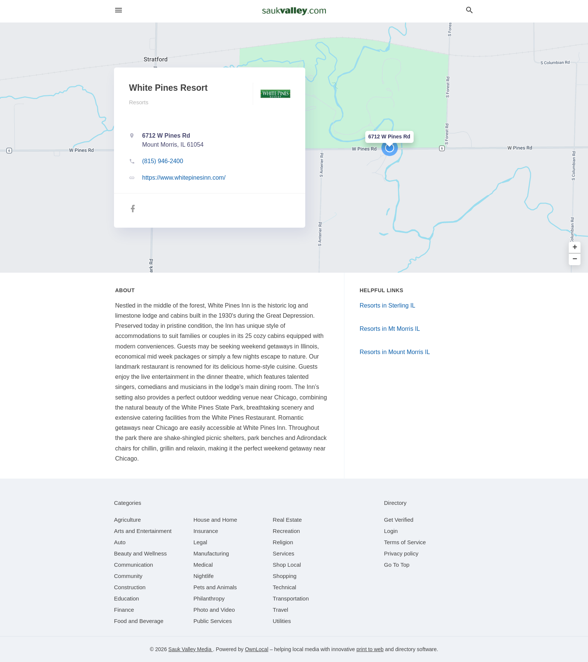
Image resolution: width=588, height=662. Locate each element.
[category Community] (128, 576)
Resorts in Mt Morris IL (390, 329)
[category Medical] (203, 564)
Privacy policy (401, 553)
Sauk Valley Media (190, 649)
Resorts (138, 102)
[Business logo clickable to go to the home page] (294, 11)
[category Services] (283, 553)
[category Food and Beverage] (139, 621)
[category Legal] (200, 542)
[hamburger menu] (118, 10)
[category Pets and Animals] (215, 587)
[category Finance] (124, 609)
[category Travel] (280, 609)
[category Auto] (120, 542)
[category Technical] (284, 587)
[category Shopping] (284, 576)
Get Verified (398, 519)
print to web (370, 649)
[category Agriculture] (127, 519)
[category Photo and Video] (214, 609)
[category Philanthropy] (209, 598)
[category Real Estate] (287, 519)
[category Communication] (133, 564)
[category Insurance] (206, 531)
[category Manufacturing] (211, 553)
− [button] (575, 259)
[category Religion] (283, 542)
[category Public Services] (213, 621)
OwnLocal (256, 649)
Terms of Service (405, 542)
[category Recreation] (286, 531)
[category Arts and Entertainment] (142, 531)
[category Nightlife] (204, 576)
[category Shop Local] (287, 564)
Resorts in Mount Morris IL (395, 352)
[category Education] (126, 598)
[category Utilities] (282, 621)
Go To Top (397, 564)
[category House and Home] (215, 519)
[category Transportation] (291, 598)
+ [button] (575, 247)
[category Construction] (130, 587)
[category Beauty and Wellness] (140, 553)
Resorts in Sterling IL (388, 305)
